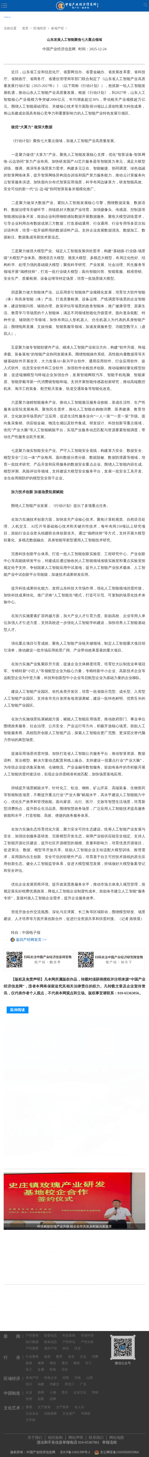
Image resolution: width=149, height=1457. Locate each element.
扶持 (29, 1395)
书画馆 (85, 1410)
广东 (83, 1380)
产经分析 (87, 1338)
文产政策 (44, 1403)
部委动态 (50, 1332)
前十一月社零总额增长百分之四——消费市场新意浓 (74, 1297)
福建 (41, 1380)
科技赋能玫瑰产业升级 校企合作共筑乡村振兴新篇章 (46, 1233)
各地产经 (57, 28)
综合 (65, 1366)
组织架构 (55, 1436)
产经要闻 (32, 1332)
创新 (41, 1395)
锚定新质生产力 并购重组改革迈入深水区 (70, 1292)
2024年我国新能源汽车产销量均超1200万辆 (39, 1240)
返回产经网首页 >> (31, 940)
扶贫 (77, 1344)
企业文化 (79, 1388)
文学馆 (30, 1416)
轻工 (88, 1359)
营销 (95, 1388)
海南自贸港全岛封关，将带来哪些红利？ (70, 1302)
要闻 (29, 1403)
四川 (29, 1380)
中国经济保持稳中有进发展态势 (63, 1313)
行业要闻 (32, 1353)
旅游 (47, 1353)
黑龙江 (69, 1380)
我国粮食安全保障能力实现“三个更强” (36, 1268)
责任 (65, 1388)
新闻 (41, 1388)
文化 (83, 1353)
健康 (41, 1359)
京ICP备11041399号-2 (75, 1450)
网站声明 (75, 1436)
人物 (53, 1388)
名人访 (79, 1403)
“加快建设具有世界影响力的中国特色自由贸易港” (74, 1308)
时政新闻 (68, 1332)
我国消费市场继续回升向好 (28, 1261)
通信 (65, 1359)
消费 (95, 1353)
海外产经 (50, 1344)
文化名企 (32, 1410)
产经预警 (32, 1344)
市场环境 (87, 1332)
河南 (77, 1374)
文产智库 (62, 1403)
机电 (53, 1366)
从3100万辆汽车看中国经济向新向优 (67, 1287)
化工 (29, 1366)
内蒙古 (54, 1380)
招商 (65, 1374)
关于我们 (35, 1436)
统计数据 (32, 1338)
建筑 (76, 1359)
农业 (71, 1353)
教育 (59, 1353)
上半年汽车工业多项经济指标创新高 (34, 1254)
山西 (89, 1374)
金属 (41, 1366)
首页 (25, 28)
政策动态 (50, 1338)
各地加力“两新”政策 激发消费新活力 (35, 1247)
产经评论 (68, 1338)
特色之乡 (50, 1374)
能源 (29, 1359)
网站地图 (116, 1436)
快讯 (65, 1344)
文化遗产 (68, 1410)
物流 (53, 1359)
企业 (29, 1388)
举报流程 (109, 1441)
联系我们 (96, 1436)
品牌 (53, 1395)
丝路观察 (50, 1410)
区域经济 (39, 28)
